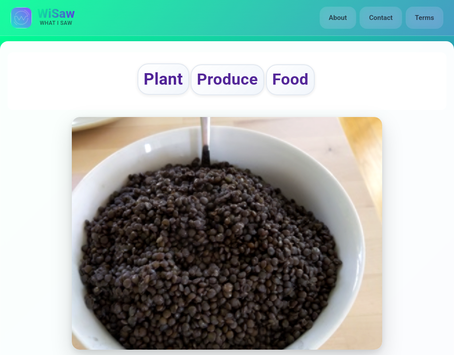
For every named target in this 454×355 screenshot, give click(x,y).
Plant (163, 79)
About (338, 18)
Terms (424, 18)
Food (290, 79)
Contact (380, 18)
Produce (227, 79)
